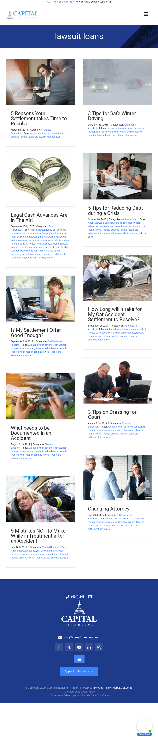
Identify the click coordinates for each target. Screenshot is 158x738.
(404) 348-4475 (70, 1)
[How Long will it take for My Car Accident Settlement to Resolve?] (117, 278)
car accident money (40, 133)
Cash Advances (129, 219)
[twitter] (69, 647)
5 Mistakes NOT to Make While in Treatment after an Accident (38, 536)
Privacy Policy (102, 687)
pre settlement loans (34, 250)
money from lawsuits (39, 243)
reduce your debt (119, 233)
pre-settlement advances (47, 136)
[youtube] (79, 647)
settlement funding (36, 257)
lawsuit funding (50, 233)
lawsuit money (134, 131)
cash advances (136, 128)
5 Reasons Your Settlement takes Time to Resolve (39, 118)
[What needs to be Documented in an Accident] (40, 396)
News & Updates (50, 547)
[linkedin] (89, 647)
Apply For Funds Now (79, 671)
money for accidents (50, 240)
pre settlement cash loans (31, 247)
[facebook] (59, 647)
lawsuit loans (58, 133)
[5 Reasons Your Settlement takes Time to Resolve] (40, 82)
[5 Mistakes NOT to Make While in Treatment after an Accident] (40, 499)
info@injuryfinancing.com (82, 637)
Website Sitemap (123, 687)
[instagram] (99, 647)
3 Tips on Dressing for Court (112, 414)
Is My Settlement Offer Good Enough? (36, 332)
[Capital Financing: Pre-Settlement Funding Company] (22, 11)
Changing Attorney (108, 509)
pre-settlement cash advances (37, 254)
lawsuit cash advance (99, 131)
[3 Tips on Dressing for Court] (117, 381)
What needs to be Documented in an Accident (31, 433)
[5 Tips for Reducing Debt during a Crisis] (117, 176)
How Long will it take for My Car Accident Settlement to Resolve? (115, 314)
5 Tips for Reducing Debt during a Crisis (115, 210)
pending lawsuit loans (22, 136)
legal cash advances (28, 240)
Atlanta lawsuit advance (100, 222)
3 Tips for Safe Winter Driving (112, 115)
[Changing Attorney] (117, 477)
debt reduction (106, 226)
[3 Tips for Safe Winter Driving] (117, 82)
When (50, 257)
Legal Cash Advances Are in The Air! (39, 217)
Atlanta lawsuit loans (41, 229)
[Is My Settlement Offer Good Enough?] (40, 299)
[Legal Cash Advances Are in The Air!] (40, 180)
